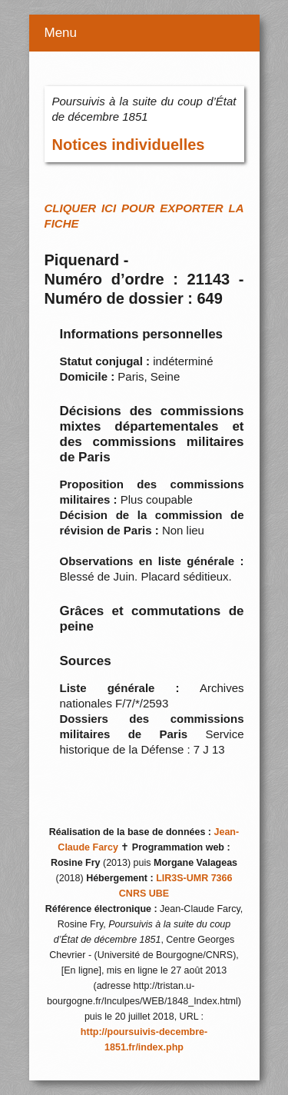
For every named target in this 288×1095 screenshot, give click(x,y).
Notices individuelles (128, 144)
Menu (61, 32)
